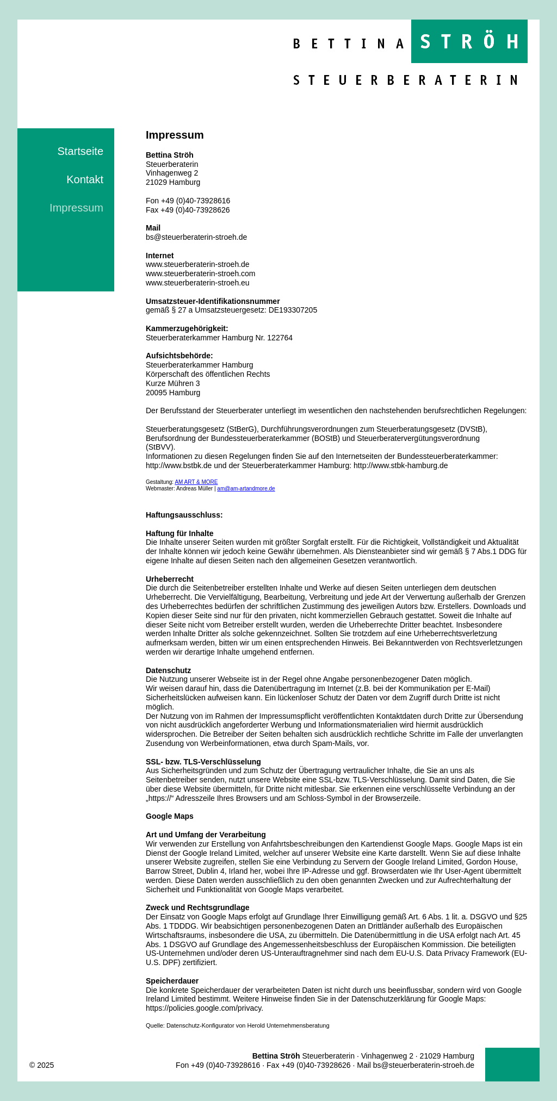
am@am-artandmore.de (246, 489)
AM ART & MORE (196, 482)
